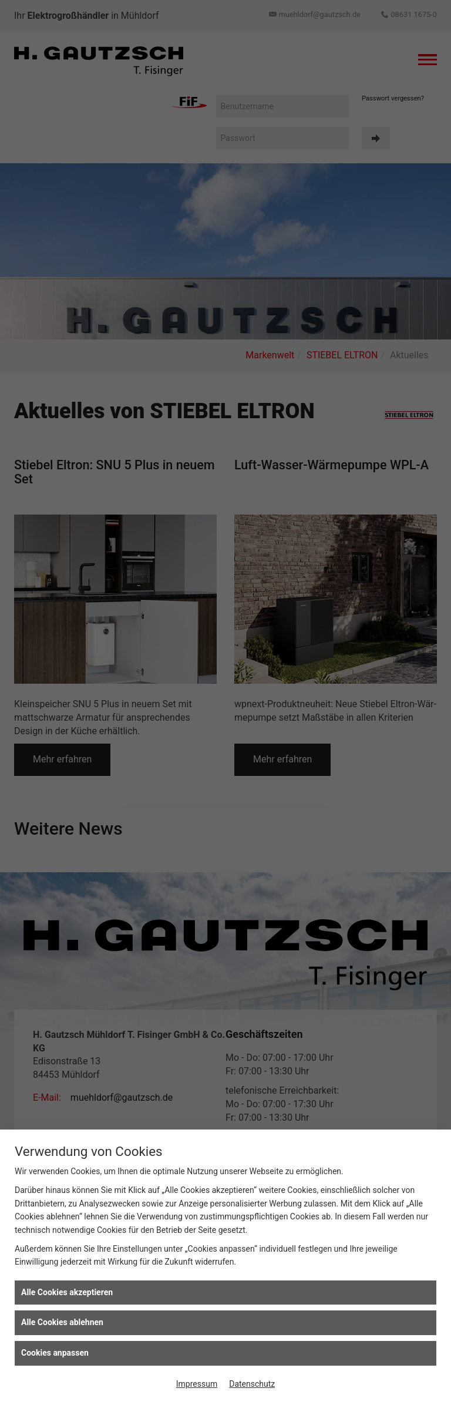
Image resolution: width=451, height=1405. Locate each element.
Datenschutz (252, 1384)
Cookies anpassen (55, 1352)
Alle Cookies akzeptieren (67, 1292)
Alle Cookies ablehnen (62, 1322)
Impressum (196, 1384)
